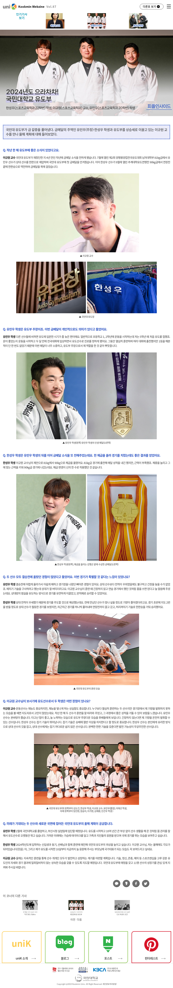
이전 (72, 919)
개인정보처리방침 (109, 984)
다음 (79, 919)
